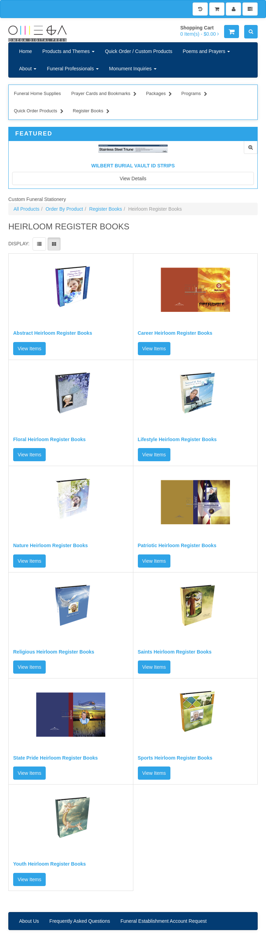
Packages (159, 94)
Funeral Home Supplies (37, 93)
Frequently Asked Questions (80, 921)
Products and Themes (68, 51)
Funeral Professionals (72, 68)
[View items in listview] (39, 244)
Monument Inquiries (133, 68)
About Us (29, 921)
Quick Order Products (38, 111)
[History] (200, 9)
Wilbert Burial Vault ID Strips (133, 165)
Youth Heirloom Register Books (49, 864)
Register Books (91, 111)
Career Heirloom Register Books (175, 333)
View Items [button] (29, 348)
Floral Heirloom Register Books (49, 439)
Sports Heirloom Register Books (175, 758)
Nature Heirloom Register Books (50, 545)
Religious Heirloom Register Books (53, 652)
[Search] (251, 31)
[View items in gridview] (54, 244)
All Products (26, 209)
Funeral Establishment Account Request (164, 921)
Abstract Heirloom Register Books (52, 333)
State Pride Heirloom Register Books (55, 758)
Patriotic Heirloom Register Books (177, 545)
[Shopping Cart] (216, 9)
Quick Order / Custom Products (138, 51)
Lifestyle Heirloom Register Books (177, 439)
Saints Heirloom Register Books (175, 652)
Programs (194, 94)
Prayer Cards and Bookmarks (104, 94)
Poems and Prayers (206, 51)
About (27, 68)
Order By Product (64, 209)
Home (25, 51)
